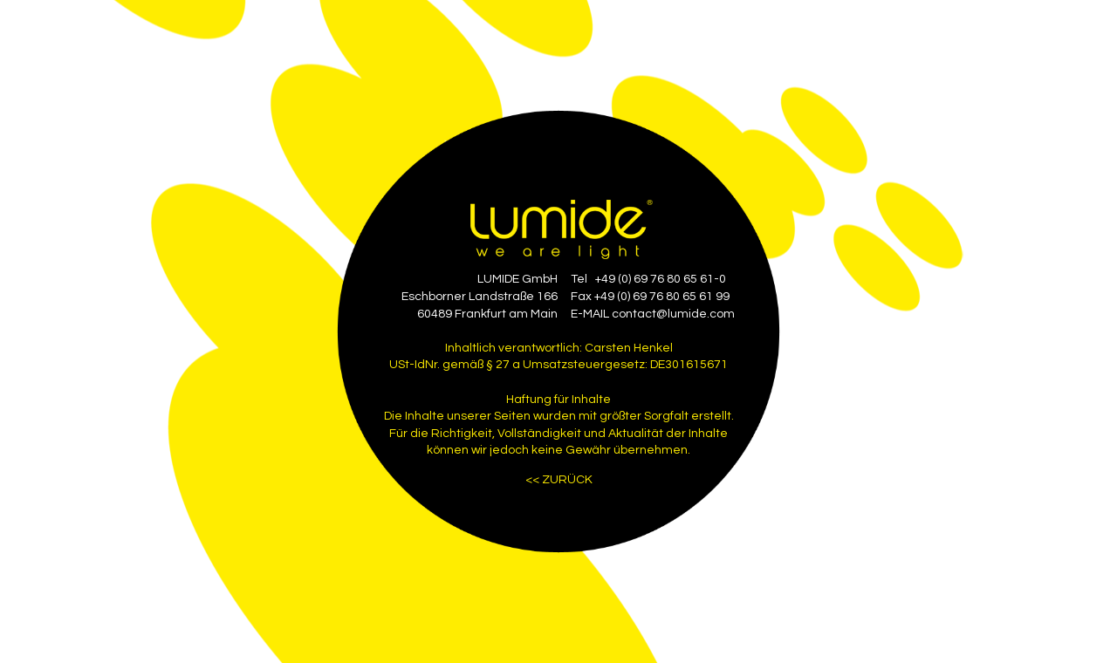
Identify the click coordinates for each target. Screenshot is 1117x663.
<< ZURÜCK (559, 480)
